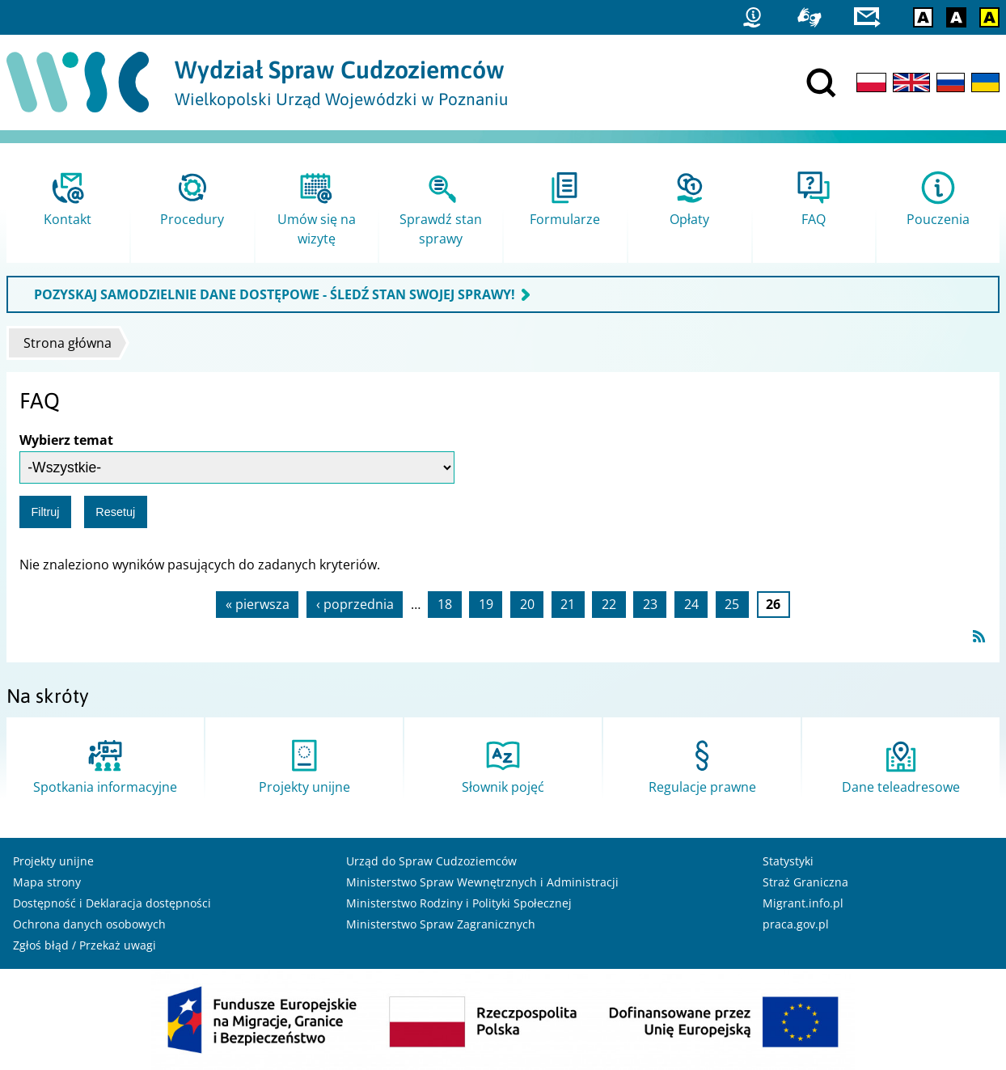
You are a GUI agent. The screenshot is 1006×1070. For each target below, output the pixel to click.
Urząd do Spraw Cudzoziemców (431, 861)
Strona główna (67, 343)
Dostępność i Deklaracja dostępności (112, 903)
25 (732, 604)
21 (567, 604)
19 (486, 604)
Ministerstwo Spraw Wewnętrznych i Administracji (482, 882)
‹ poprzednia (355, 604)
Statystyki (788, 861)
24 (691, 604)
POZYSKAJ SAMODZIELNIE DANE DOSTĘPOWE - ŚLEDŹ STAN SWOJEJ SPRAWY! (274, 294)
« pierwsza (258, 604)
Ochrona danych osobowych (89, 924)
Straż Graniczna (805, 882)
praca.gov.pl (796, 924)
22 (609, 604)
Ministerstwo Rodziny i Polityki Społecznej (459, 903)
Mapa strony (47, 882)
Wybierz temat (66, 440)
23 (650, 604)
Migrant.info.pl (803, 903)
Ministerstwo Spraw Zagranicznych (440, 924)
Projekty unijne (53, 861)
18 (444, 604)
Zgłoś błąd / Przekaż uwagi (84, 945)
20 (527, 604)
